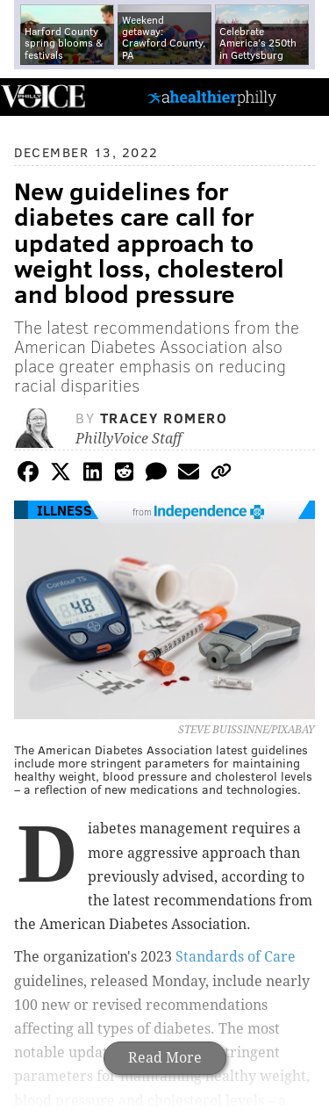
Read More (165, 1057)
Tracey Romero (164, 417)
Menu (301, 97)
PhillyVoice (42, 96)
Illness (64, 510)
